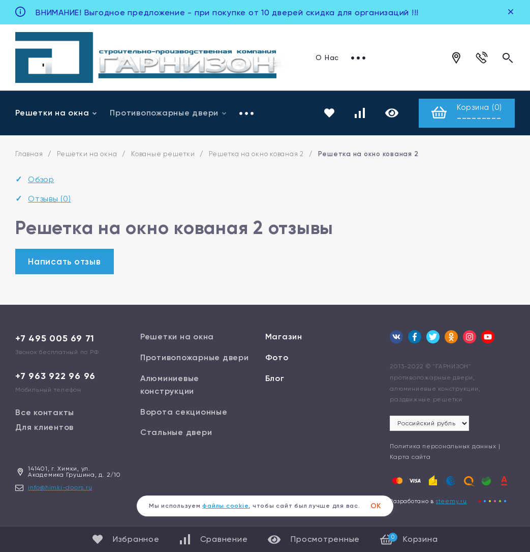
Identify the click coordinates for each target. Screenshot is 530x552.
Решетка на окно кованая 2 (256, 154)
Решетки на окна (56, 113)
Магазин (283, 336)
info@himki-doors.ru (60, 487)
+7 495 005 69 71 (55, 338)
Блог (275, 378)
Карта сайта (410, 456)
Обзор (41, 179)
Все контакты (44, 412)
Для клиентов (44, 427)
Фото (277, 357)
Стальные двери (176, 432)
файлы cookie (225, 505)
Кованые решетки (163, 154)
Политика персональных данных (443, 446)
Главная (29, 154)
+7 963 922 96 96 (55, 376)
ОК (376, 506)
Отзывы (49, 199)
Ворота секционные (184, 412)
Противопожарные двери (168, 113)
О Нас (327, 57)
